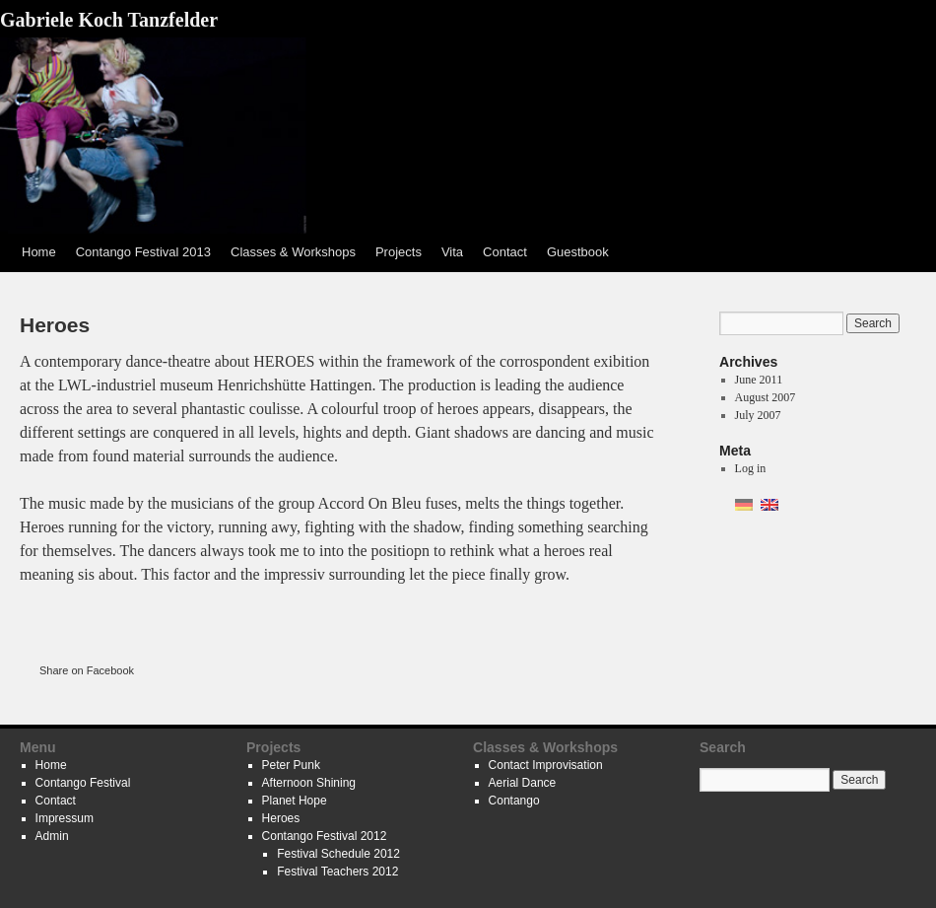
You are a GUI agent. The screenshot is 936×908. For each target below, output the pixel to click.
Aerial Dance (523, 783)
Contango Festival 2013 (143, 251)
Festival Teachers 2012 (337, 871)
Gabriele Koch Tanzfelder (109, 20)
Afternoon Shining (309, 783)
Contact (505, 251)
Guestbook (578, 251)
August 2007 (765, 397)
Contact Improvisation (546, 765)
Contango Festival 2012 (324, 836)
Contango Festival (83, 783)
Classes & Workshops (293, 251)
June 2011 (759, 379)
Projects (398, 251)
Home (39, 251)
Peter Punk (291, 765)
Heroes (281, 818)
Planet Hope (294, 800)
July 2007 (758, 415)
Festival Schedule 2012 (338, 854)
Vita (452, 251)
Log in (751, 468)
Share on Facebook (86, 670)
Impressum (64, 818)
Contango (514, 800)
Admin (52, 836)
